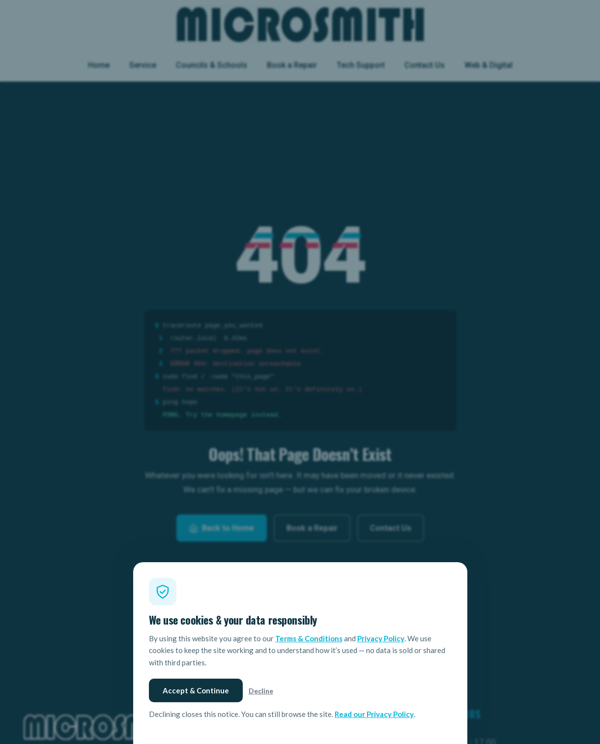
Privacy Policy (380, 638)
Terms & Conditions (309, 638)
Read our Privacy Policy (374, 714)
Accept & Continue (196, 690)
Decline (261, 691)
